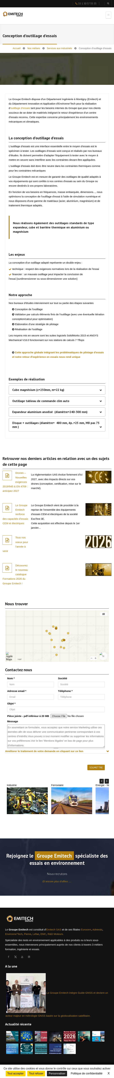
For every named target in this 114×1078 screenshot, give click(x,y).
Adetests (97, 929)
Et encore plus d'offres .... (57, 881)
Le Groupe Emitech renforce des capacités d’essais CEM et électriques (15, 514)
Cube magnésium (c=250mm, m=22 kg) (38, 390)
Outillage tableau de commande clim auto (40, 401)
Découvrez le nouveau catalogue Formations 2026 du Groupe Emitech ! (15, 574)
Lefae (36, 934)
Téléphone (65, 691)
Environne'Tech (14, 934)
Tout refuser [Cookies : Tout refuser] (36, 1073)
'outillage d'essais (20, 108)
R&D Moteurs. (56, 934)
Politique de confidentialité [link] (86, 1073)
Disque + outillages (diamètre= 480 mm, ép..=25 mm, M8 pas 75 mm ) (55, 425)
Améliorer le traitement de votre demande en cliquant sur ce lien (44, 751)
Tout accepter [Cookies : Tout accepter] (15, 1073)
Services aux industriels (59, 48)
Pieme (27, 934)
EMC (43, 934)
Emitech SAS (53, 929)
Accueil (16, 48)
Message (12, 721)
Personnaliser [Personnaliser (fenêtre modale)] (57, 1073)
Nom (11, 678)
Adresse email (16, 691)
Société (62, 678)
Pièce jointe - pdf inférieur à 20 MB (28, 716)
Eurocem (86, 929)
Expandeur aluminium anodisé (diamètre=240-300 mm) (50, 412)
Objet (11, 703)
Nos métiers (33, 48)
